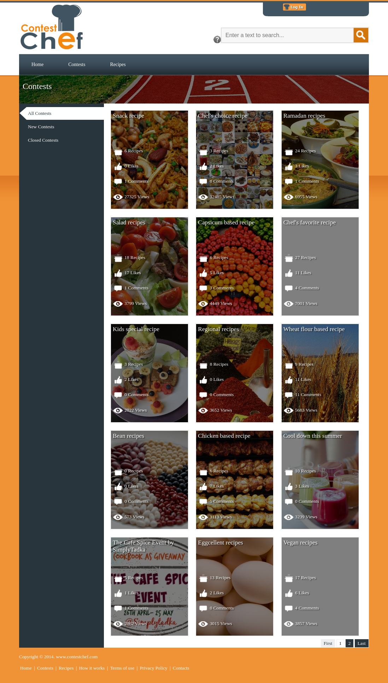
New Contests (41, 126)
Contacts (181, 668)
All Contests (39, 113)
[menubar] (78, 64)
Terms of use (122, 668)
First (328, 643)
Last (362, 643)
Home (37, 64)
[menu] (70, 126)
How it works (92, 668)
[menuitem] (37, 64)
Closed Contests (43, 140)
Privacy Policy (153, 668)
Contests (76, 64)
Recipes (117, 64)
